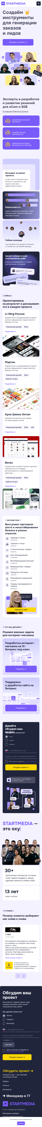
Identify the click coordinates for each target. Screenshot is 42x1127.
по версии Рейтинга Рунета (15, 111)
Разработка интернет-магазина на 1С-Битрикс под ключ (20, 646)
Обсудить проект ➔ (21, 767)
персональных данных (30, 761)
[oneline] (21, 756)
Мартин (10, 362)
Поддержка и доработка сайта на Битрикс (19, 685)
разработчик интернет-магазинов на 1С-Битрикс (22, 144)
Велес (9, 462)
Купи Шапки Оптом (17, 414)
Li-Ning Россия (15, 314)
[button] (38, 3)
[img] (21, 346)
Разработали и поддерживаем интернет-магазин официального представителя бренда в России (21, 320)
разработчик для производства (18, 133)
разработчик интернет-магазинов (21, 121)
